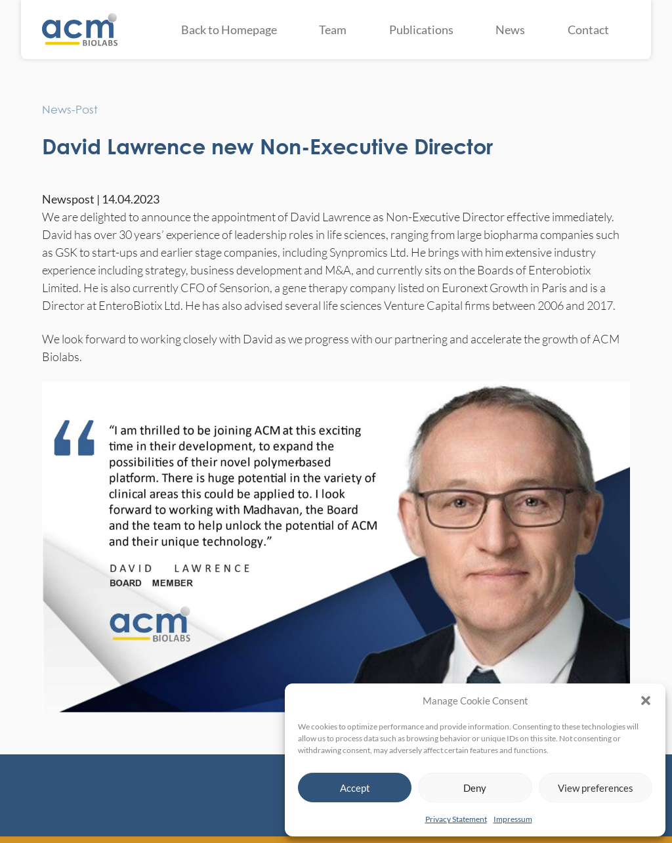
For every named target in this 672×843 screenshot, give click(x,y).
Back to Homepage (229, 29)
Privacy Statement (456, 819)
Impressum (513, 819)
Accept (355, 788)
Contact (588, 29)
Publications (421, 29)
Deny (474, 788)
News (510, 29)
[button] (645, 700)
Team (332, 29)
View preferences (595, 788)
